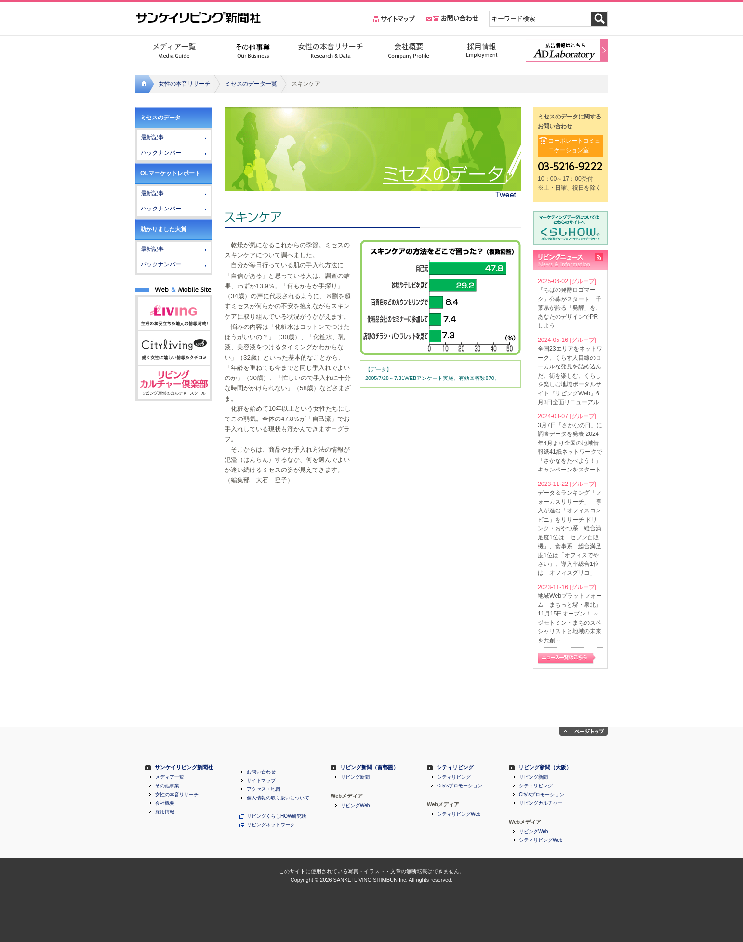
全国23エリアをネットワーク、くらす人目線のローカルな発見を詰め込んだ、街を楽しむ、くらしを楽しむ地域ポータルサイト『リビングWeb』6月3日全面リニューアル (570, 375)
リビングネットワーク (271, 825)
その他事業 (167, 786)
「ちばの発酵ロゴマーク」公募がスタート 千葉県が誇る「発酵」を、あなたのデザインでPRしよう (569, 308)
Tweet (505, 195)
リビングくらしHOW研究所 (276, 816)
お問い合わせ (261, 772)
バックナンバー (161, 152)
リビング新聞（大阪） (544, 767)
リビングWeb (355, 805)
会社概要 (164, 803)
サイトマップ (261, 780)
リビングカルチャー (540, 803)
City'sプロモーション (459, 786)
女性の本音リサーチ (185, 83)
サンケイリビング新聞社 (184, 767)
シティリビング (455, 767)
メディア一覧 (169, 777)
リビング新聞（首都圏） (369, 767)
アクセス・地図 (263, 789)
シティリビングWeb (458, 814)
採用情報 (164, 812)
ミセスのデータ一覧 (251, 83)
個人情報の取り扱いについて (278, 798)
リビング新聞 (355, 777)
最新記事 (152, 137)
